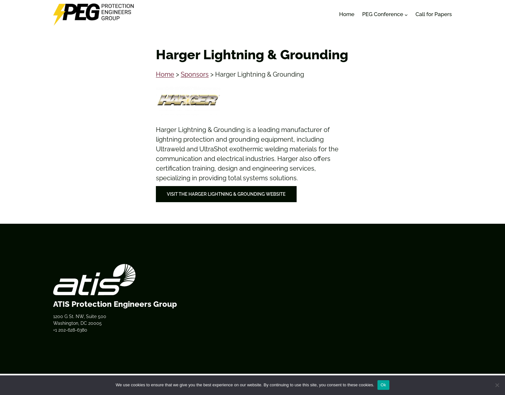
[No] (497, 385)
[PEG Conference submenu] (406, 14)
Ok (383, 384)
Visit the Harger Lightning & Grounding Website (226, 194)
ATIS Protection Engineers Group (115, 304)
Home (165, 74)
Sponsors (195, 74)
